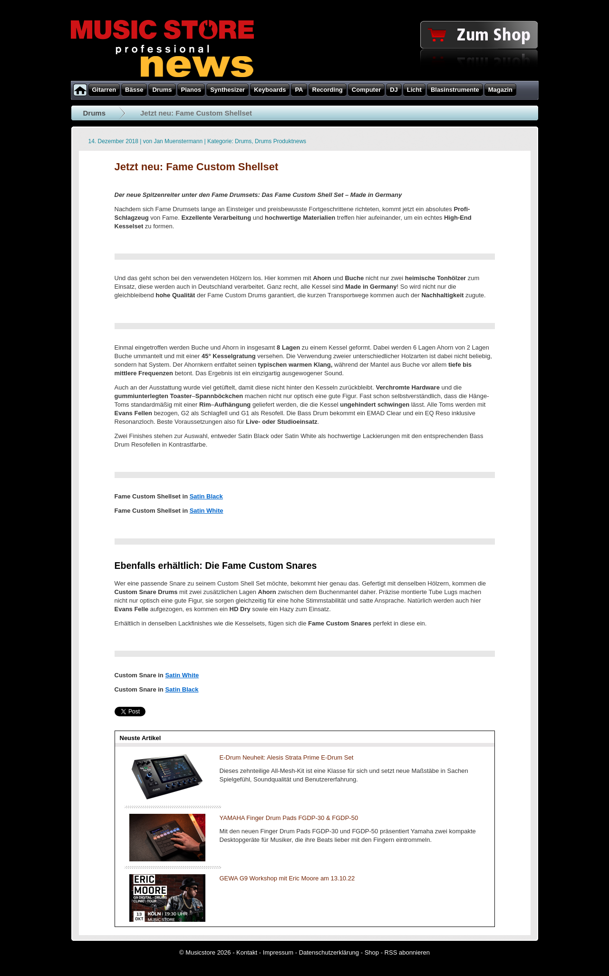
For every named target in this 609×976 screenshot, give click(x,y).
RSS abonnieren (407, 952)
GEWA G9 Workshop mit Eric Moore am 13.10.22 (287, 878)
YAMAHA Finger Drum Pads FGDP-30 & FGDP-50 (289, 817)
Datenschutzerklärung (329, 952)
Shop (372, 952)
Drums (94, 113)
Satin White (206, 510)
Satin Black (206, 496)
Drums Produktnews (280, 141)
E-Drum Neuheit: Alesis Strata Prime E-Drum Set (287, 757)
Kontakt (246, 952)
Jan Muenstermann (178, 141)
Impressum (278, 952)
